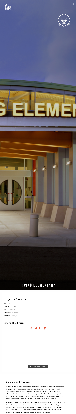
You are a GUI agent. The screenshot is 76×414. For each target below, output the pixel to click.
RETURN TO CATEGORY (38, 366)
